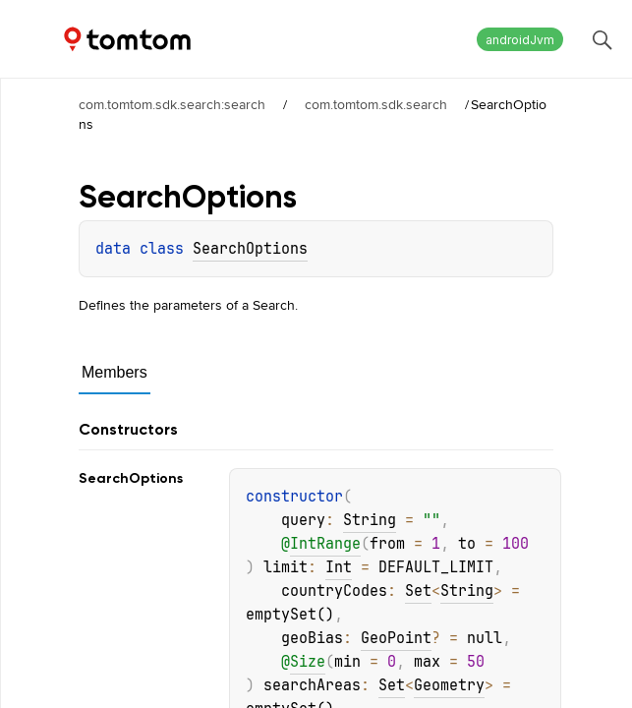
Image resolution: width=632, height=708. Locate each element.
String (369, 520)
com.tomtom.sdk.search (376, 104)
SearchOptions (250, 249)
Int (338, 567)
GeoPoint (396, 638)
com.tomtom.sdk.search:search (172, 104)
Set (418, 591)
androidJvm (520, 39)
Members (114, 372)
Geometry (449, 685)
